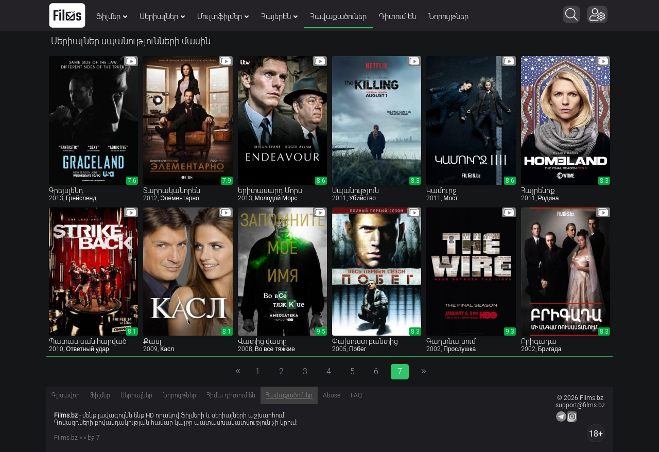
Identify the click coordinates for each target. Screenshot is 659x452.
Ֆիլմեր (111, 16)
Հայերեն (279, 16)
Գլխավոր (65, 395)
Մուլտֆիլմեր (223, 16)
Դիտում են (397, 16)
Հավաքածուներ (338, 16)
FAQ (356, 395)
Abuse (331, 395)
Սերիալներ (162, 16)
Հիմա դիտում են (230, 395)
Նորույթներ (448, 16)
